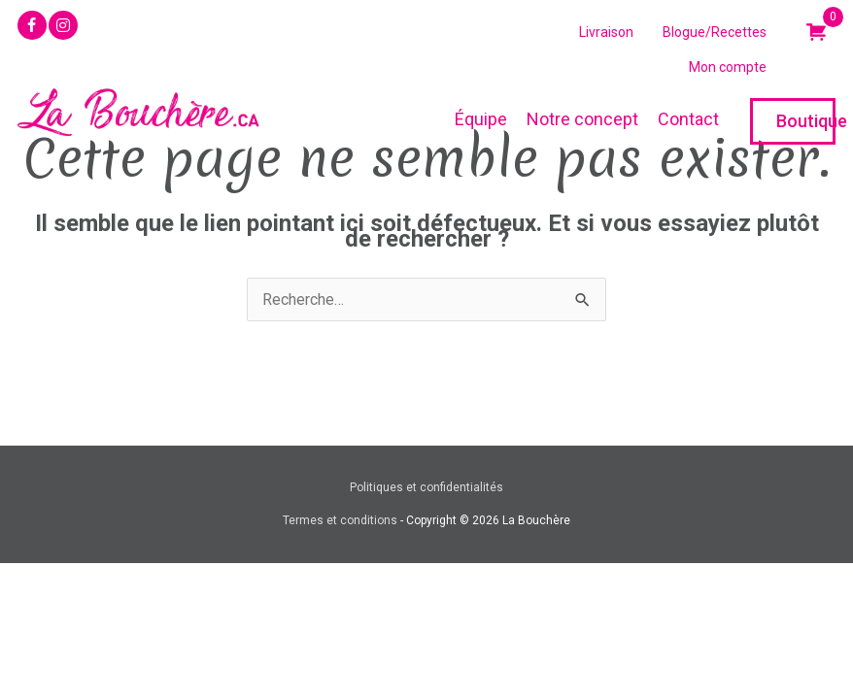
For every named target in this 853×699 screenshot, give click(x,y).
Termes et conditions (340, 520)
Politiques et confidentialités (426, 487)
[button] (32, 25)
